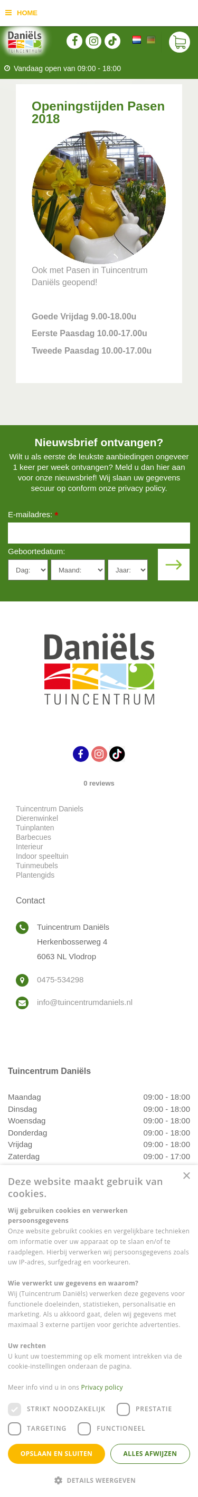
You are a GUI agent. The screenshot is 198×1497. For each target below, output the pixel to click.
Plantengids (35, 875)
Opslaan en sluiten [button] (57, 1453)
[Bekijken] (179, 42)
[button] (99, 1480)
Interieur (29, 846)
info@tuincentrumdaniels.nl (85, 1002)
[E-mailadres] (99, 533)
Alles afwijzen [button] (150, 1453)
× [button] (186, 1176)
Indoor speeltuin (42, 856)
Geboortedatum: (36, 551)
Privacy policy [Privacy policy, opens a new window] (102, 1387)
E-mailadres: (33, 515)
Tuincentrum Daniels (49, 809)
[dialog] (99, 1331)
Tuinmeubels (37, 865)
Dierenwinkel (37, 818)
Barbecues (33, 837)
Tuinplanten (35, 827)
